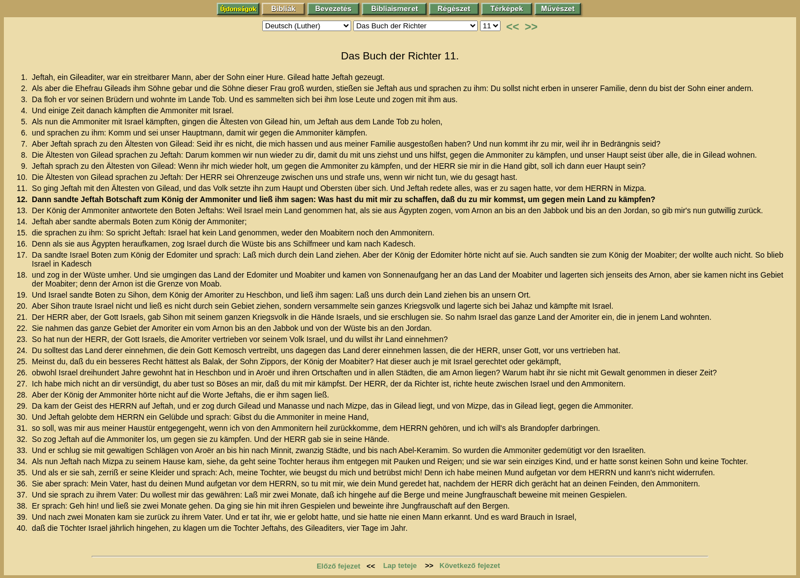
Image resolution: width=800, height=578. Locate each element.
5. (25, 121)
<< (512, 27)
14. (23, 221)
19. (23, 294)
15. (23, 232)
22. (23, 328)
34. (23, 461)
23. (23, 339)
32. (23, 439)
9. (25, 166)
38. (23, 505)
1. (25, 77)
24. (23, 350)
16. (23, 243)
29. (23, 405)
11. (23, 188)
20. (23, 305)
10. (23, 177)
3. (25, 99)
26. (23, 372)
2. (25, 88)
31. (23, 428)
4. (25, 110)
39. (23, 516)
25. (23, 361)
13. (23, 210)
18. (23, 274)
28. (23, 394)
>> (530, 27)
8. (25, 154)
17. (23, 254)
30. (23, 417)
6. (25, 132)
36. (23, 483)
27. (23, 383)
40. (23, 528)
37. (23, 494)
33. (23, 450)
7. (25, 143)
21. (23, 317)
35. (23, 472)
